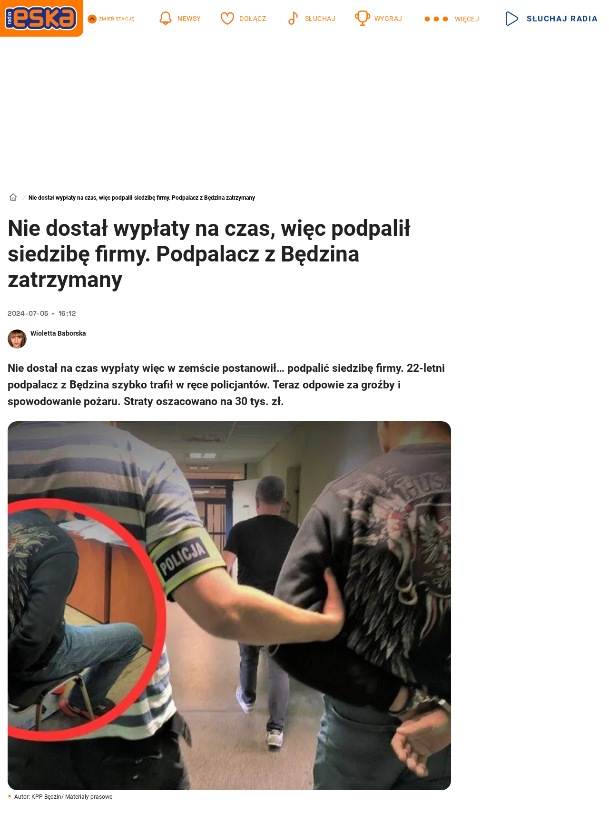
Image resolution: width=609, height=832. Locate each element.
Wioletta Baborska (58, 333)
